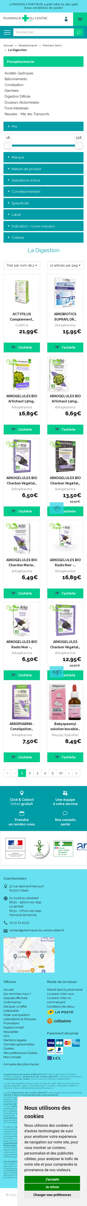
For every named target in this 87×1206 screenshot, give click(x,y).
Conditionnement (23, 191)
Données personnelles (18, 1044)
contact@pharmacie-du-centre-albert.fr (36, 930)
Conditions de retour (61, 1006)
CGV (6, 1036)
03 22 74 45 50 (19, 922)
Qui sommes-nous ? (17, 994)
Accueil (8, 45)
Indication (31, 226)
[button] (21, 265)
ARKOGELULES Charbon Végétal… (65, 644)
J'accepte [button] (52, 1179)
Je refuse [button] (52, 1187)
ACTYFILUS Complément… (22, 316)
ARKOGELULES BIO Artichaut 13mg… (21, 398)
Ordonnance (12, 1002)
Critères (15, 237)
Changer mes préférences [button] (52, 1195)
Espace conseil (13, 1027)
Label (14, 214)
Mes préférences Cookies (20, 1053)
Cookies (8, 1048)
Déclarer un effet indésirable (15, 1008)
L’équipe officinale (15, 998)
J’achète (21, 347)
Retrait (21, 798)
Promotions (11, 1023)
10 (61, 773)
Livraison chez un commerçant (59, 1000)
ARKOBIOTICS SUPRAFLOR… (65, 316)
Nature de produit (24, 169)
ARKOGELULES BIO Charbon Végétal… (21, 480)
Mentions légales (15, 1040)
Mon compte (12, 1057)
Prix (12, 127)
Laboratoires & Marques (19, 1019)
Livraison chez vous (60, 994)
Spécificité (18, 203)
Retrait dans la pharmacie (65, 989)
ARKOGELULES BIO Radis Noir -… (65, 562)
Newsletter (11, 1032)
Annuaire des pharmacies (21, 1064)
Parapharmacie (28, 45)
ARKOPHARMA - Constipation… (22, 726)
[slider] (8, 145)
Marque (15, 157)
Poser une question (16, 1015)
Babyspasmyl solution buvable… (65, 726)
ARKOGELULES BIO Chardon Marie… (21, 562)
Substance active (23, 180)
